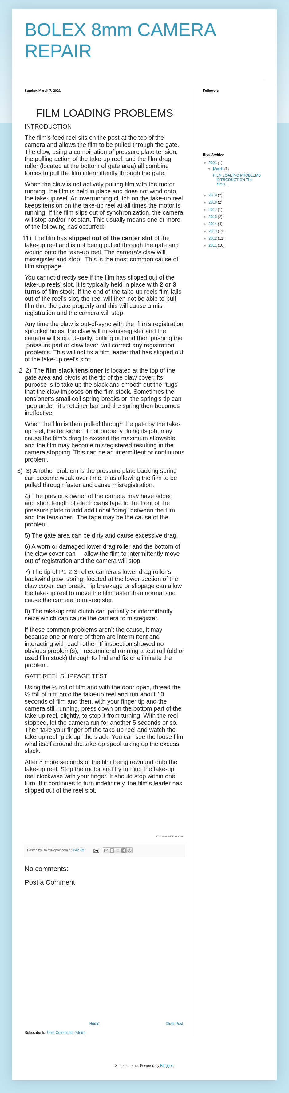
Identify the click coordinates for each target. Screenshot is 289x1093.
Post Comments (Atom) (66, 1032)
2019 (213, 195)
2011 (213, 245)
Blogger (166, 1065)
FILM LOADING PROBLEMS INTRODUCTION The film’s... (236, 180)
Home (94, 1024)
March (218, 169)
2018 (213, 202)
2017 (213, 210)
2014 (213, 224)
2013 (213, 231)
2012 (213, 238)
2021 (213, 163)
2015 (213, 217)
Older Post (174, 1024)
